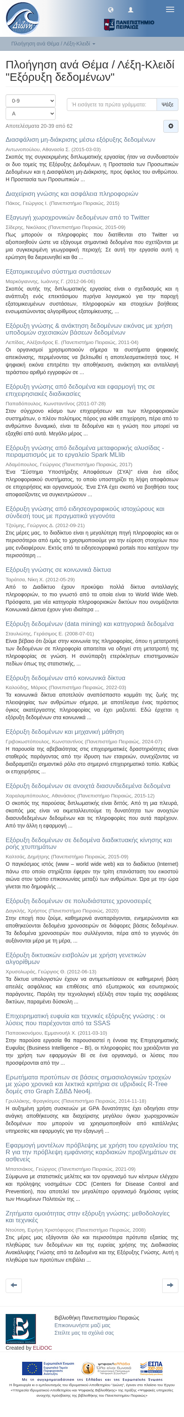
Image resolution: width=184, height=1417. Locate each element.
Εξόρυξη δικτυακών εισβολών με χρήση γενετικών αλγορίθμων (76, 959)
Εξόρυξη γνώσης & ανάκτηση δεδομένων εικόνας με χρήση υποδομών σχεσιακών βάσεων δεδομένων (89, 329)
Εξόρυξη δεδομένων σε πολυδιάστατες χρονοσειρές (78, 901)
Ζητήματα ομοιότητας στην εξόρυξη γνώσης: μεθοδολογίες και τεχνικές (88, 1217)
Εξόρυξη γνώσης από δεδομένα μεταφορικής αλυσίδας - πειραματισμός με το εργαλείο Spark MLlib (85, 451)
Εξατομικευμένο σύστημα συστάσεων (58, 271)
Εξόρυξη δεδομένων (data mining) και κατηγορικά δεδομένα (90, 623)
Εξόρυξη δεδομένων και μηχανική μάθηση (65, 731)
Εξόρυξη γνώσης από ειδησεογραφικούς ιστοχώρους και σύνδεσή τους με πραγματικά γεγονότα (85, 512)
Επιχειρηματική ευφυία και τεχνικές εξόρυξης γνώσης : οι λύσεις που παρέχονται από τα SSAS (85, 1019)
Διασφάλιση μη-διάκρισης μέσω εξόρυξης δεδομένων (80, 139)
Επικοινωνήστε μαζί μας (82, 1325)
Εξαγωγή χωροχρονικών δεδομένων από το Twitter (77, 217)
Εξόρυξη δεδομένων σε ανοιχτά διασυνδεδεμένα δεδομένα (88, 786)
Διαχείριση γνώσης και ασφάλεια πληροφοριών (72, 193)
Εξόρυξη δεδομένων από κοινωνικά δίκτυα (65, 678)
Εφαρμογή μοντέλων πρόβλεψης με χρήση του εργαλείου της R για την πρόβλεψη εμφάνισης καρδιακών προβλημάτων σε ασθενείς (92, 1152)
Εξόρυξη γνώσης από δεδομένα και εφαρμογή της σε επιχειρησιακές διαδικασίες (80, 390)
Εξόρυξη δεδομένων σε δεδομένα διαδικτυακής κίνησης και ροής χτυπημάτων (89, 844)
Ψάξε (167, 105)
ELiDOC (42, 1348)
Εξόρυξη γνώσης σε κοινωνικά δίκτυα (58, 569)
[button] (111, 9)
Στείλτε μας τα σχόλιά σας (84, 1333)
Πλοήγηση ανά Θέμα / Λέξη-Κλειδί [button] (53, 44)
